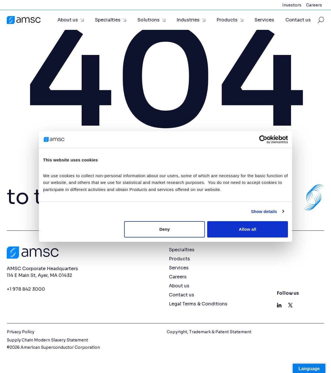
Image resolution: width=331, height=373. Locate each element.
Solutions (148, 20)
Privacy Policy (20, 331)
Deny (164, 229)
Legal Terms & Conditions (198, 304)
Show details (264, 211)
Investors (291, 5)
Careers (314, 5)
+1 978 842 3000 (26, 289)
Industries (188, 20)
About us (67, 20)
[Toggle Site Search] (320, 20)
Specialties (107, 20)
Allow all (247, 229)
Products (227, 20)
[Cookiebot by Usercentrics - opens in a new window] (263, 139)
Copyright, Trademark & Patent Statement (209, 331)
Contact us (298, 20)
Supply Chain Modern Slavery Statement (47, 340)
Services (264, 20)
